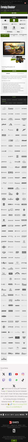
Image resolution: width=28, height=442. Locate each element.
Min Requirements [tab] (20, 73)
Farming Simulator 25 (5, 35)
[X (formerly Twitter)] (2, 2)
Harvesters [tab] (14, 99)
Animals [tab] (10, 103)
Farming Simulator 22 (14, 35)
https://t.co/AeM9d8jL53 (14, 407)
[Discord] (10, 2)
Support (15, 1)
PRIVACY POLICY (6, 425)
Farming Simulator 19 (23, 35)
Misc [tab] (25, 99)
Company (18, 1)
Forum (10, 1)
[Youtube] (5, 2)
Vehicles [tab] (9, 99)
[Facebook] (4, 2)
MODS (14, 10)
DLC (11, 10)
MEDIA (8, 10)
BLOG (2, 10)
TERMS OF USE (14, 425)
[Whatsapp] (1, 2)
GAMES (5, 10)
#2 (6, 391)
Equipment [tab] (20, 99)
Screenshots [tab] (19, 103)
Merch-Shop (2, 1)
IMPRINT (20, 425)
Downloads (6, 1)
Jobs (21, 1)
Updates (12, 1)
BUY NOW (14, 13)
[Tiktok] (12, 2)
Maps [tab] (6, 103)
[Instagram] (7, 2)
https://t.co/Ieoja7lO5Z (19, 404)
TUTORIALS (17, 10)
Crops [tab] (14, 103)
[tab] (4, 108)
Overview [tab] (8, 73)
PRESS (24, 425)
